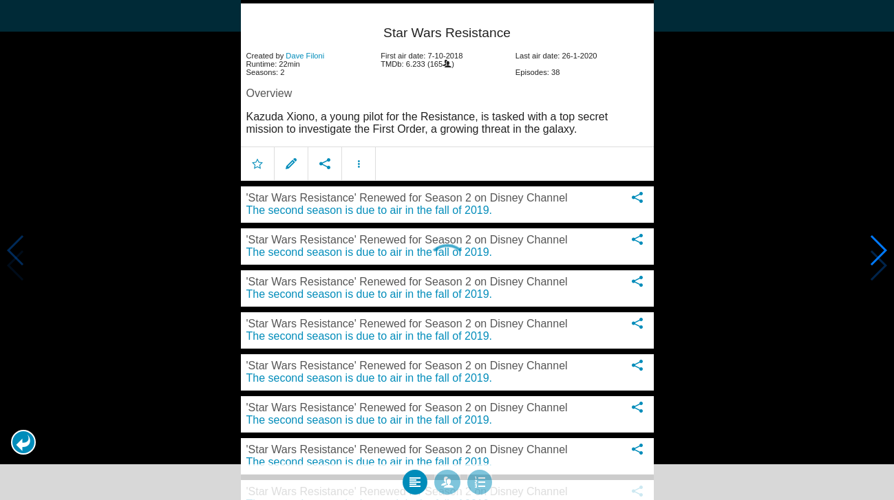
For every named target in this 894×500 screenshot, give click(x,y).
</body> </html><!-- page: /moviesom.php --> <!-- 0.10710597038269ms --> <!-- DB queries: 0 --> (447, 250)
